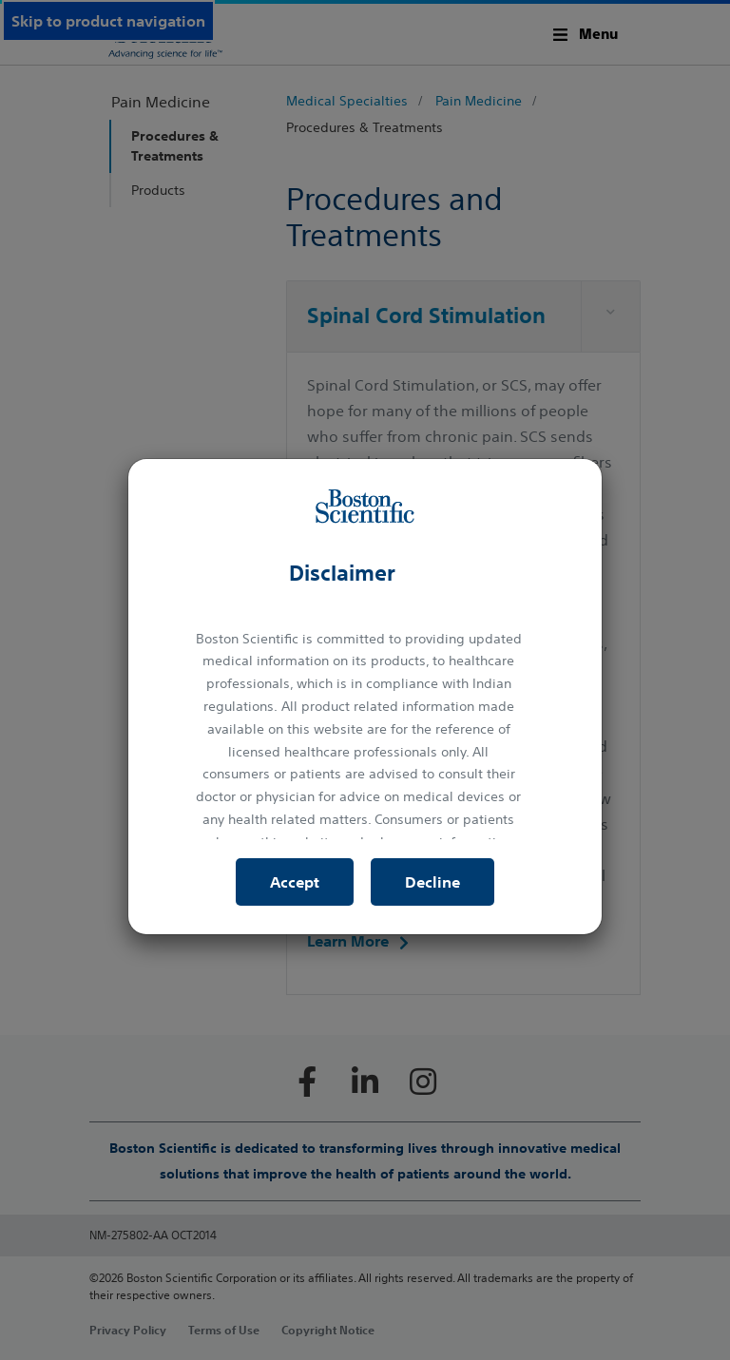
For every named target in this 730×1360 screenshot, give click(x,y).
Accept (294, 881)
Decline (432, 881)
